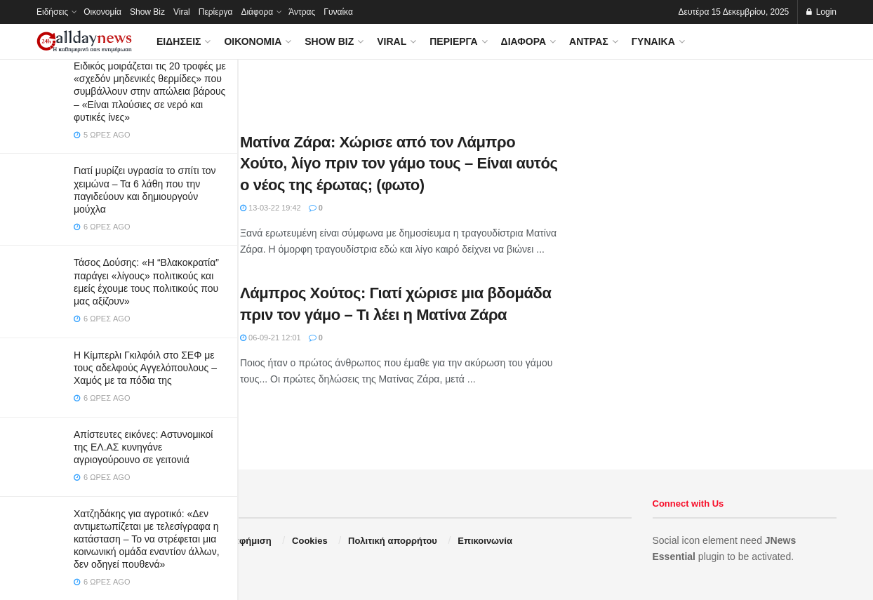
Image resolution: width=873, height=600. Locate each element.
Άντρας (301, 12)
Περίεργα (216, 12)
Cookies (310, 540)
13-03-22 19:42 (270, 208)
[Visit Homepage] (84, 42)
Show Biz (147, 12)
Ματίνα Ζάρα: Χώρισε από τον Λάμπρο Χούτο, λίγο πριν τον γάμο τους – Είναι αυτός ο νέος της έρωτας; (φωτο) (398, 163)
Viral (181, 12)
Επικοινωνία (485, 540)
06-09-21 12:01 (270, 337)
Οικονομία (102, 12)
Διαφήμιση (248, 540)
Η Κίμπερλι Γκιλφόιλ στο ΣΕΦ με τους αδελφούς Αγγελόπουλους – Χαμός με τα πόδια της (145, 367)
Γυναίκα (338, 12)
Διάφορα (257, 12)
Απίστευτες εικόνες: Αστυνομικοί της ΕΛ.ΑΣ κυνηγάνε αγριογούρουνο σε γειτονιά (143, 447)
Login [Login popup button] (821, 12)
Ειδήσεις (52, 12)
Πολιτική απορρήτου (392, 540)
